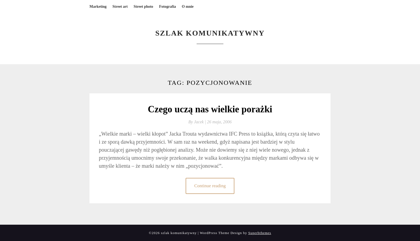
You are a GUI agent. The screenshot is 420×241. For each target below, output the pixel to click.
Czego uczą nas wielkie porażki (210, 109)
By (197, 122)
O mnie (188, 7)
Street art (120, 7)
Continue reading (210, 185)
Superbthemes (259, 233)
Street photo (143, 7)
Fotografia (167, 7)
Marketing (98, 7)
